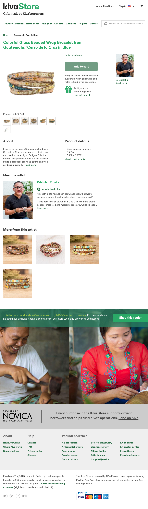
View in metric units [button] (75, 159)
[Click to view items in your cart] (141, 6)
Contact (31, 443)
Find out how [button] (82, 95)
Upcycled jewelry (100, 459)
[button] (105, 24)
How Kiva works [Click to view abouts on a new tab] (11, 443)
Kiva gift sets (127, 451)
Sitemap (31, 455)
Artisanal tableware (72, 447)
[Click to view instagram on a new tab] (19, 496)
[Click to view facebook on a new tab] (25, 496)
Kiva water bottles (129, 447)
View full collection (49, 189)
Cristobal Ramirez (49, 182)
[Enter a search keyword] (123, 23)
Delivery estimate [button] (74, 55)
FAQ (29, 447)
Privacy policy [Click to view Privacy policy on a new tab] (34, 451)
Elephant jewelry (100, 447)
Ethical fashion (98, 451)
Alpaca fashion (69, 443)
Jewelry (8, 24)
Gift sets (58, 24)
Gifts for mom (98, 455)
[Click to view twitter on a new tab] (13, 496)
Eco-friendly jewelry (101, 443)
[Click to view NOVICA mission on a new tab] (17, 416)
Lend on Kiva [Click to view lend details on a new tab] (128, 418)
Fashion (19, 24)
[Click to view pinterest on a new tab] (6, 496)
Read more (30, 165)
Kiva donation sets (129, 455)
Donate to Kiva (11, 451)
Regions (83, 24)
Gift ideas (71, 24)
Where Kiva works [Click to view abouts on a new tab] (12, 447)
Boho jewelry (68, 451)
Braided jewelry (70, 455)
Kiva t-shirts (126, 443)
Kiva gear (47, 24)
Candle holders (70, 459)
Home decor (32, 24)
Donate (94, 24)
